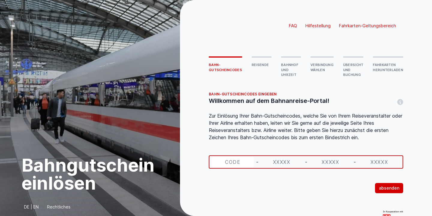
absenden (389, 187)
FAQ (293, 25)
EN (36, 206)
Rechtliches (58, 206)
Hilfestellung (318, 25)
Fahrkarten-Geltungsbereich (367, 25)
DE (26, 206)
